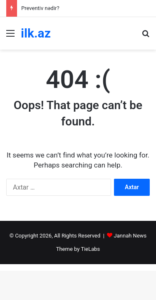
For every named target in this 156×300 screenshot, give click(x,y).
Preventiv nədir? (40, 8)
